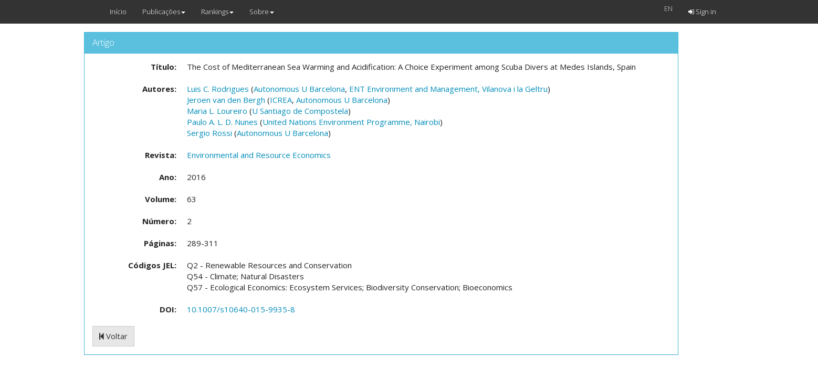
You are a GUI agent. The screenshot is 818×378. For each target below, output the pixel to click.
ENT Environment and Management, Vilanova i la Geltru (448, 88)
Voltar (113, 336)
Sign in (702, 11)
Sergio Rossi (209, 133)
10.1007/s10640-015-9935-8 (241, 309)
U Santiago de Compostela (300, 111)
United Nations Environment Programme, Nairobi (351, 122)
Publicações (163, 11)
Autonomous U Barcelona (299, 88)
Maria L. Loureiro (217, 111)
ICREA (281, 99)
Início (118, 11)
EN (668, 8)
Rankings (217, 11)
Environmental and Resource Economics (259, 155)
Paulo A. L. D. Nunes (222, 122)
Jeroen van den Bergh (226, 99)
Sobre (261, 11)
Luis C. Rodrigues (218, 88)
